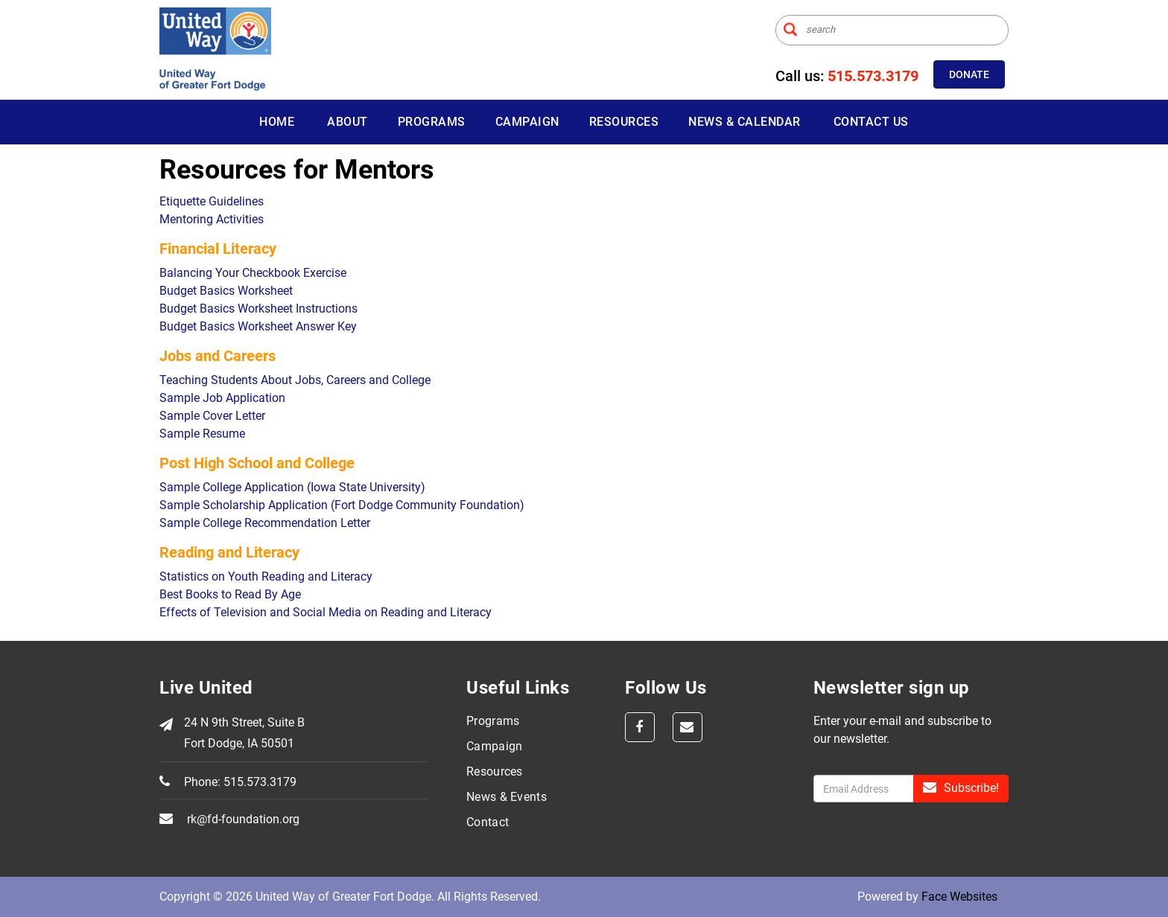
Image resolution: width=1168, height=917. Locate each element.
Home (276, 122)
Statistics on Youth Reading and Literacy (265, 576)
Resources (624, 122)
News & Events (506, 797)
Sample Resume (202, 433)
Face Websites (959, 896)
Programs (432, 122)
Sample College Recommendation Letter (264, 523)
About (347, 122)
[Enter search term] (892, 30)
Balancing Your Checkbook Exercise (252, 273)
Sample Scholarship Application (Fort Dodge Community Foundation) (341, 505)
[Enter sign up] (864, 788)
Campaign (527, 122)
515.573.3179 (873, 76)
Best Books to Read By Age (230, 594)
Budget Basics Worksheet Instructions (258, 308)
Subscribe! (961, 788)
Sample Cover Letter (212, 416)
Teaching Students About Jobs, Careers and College (295, 380)
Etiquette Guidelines (211, 201)
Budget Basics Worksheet (226, 291)
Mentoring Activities (211, 219)
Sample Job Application (222, 398)
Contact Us (871, 122)
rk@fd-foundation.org (243, 819)
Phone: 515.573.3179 (240, 782)
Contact (487, 822)
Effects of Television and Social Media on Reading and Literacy (325, 612)
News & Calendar (744, 122)
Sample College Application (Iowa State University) (292, 487)
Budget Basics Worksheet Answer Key (258, 326)
